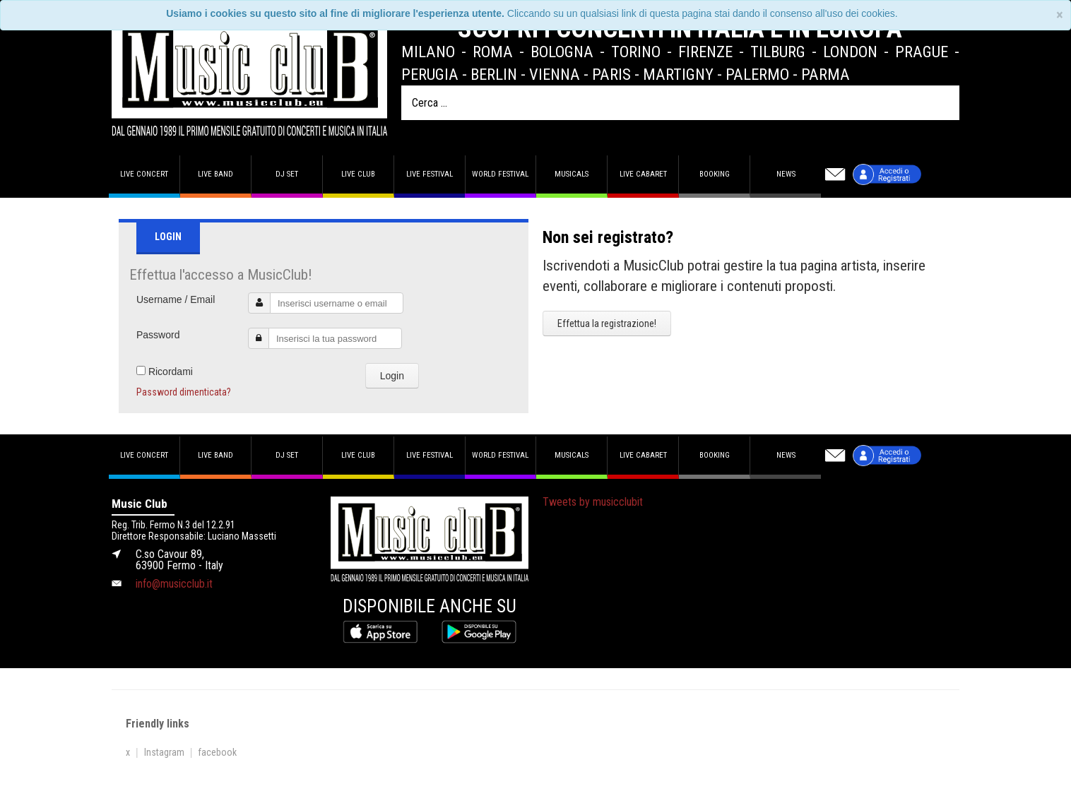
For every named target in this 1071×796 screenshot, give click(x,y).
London (850, 51)
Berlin (494, 74)
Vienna (554, 74)
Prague (921, 51)
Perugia (429, 74)
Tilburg (777, 51)
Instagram (164, 752)
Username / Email (175, 299)
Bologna (562, 51)
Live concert (144, 174)
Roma (493, 51)
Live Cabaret (643, 174)
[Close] (1059, 15)
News (785, 174)
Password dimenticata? (183, 392)
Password (157, 334)
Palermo (757, 74)
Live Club (358, 174)
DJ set (287, 174)
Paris (611, 74)
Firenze (705, 51)
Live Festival (429, 174)
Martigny (678, 74)
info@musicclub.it (174, 583)
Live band (215, 174)
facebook (217, 752)
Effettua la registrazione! (606, 323)
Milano (428, 51)
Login (392, 375)
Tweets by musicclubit (593, 502)
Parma (825, 74)
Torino (636, 51)
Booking (714, 174)
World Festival (500, 174)
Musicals (571, 174)
